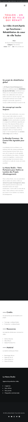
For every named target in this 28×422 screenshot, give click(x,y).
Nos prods (8, 390)
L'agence (7, 386)
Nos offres (8, 388)
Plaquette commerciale (12, 393)
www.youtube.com (19, 46)
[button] (24, 5)
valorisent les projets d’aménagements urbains (14, 183)
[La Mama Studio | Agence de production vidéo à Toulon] (6, 5)
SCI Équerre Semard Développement (13, 87)
